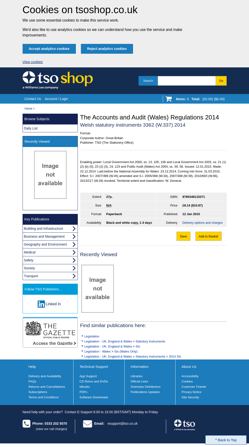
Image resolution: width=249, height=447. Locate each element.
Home (28, 108)
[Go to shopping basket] (199, 100)
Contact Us (32, 99)
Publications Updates (145, 392)
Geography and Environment (45, 244)
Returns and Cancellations (47, 386)
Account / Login (56, 99)
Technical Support (93, 367)
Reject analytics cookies (107, 49)
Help (32, 367)
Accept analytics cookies (49, 49)
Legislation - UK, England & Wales (108, 341)
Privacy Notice (191, 392)
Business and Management (44, 236)
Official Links (139, 381)
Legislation (92, 336)
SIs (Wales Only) (126, 351)
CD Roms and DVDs (93, 381)
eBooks (84, 386)
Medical (30, 252)
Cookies (187, 381)
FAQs (32, 381)
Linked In (53, 304)
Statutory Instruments (150, 341)
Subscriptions (38, 392)
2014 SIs (175, 356)
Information (140, 367)
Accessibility (190, 376)
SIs (138, 346)
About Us (189, 367)
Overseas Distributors (146, 386)
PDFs (83, 392)
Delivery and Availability (45, 376)
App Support (88, 376)
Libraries (137, 376)
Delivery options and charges (202, 222)
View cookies (33, 62)
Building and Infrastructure (43, 228)
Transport (31, 276)
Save (183, 236)
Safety (29, 260)
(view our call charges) (51, 429)
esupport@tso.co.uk (123, 423)
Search (148, 80)
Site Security (190, 397)
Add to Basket (208, 236)
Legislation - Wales (98, 351)
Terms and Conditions (44, 397)
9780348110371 (193, 197)
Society (29, 268)
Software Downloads (93, 397)
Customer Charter (194, 386)
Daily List (31, 128)
